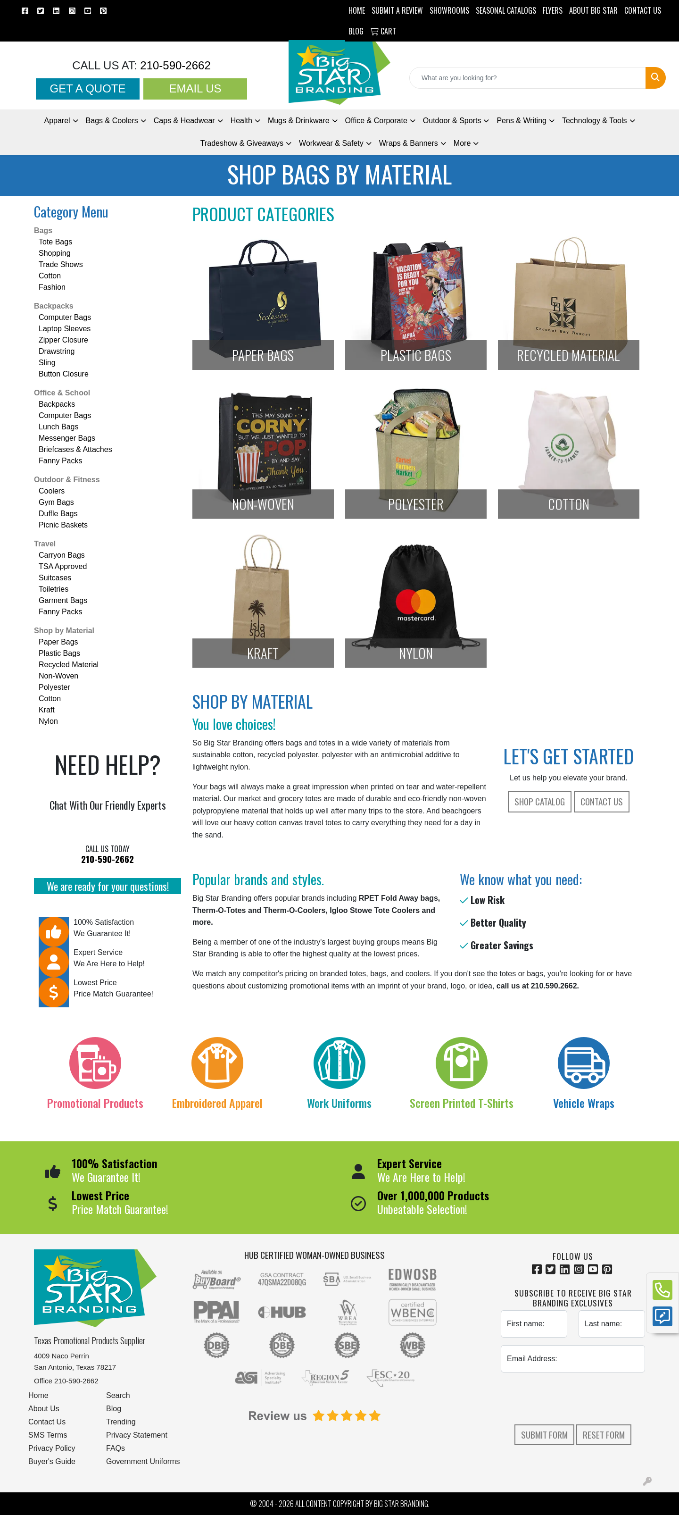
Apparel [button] (57, 121)
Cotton (50, 276)
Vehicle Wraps (583, 1102)
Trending (121, 1422)
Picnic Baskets (63, 525)
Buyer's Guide (51, 1461)
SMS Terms (47, 1435)
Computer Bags (65, 317)
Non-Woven (58, 676)
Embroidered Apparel (217, 1102)
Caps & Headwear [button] (184, 121)
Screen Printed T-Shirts (461, 1102)
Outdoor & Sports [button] (452, 121)
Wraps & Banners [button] (408, 143)
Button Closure (64, 374)
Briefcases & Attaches (75, 449)
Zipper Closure (63, 340)
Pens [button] (522, 121)
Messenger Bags (67, 438)
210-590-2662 (174, 65)
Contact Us (601, 801)
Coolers (52, 491)
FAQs (115, 1448)
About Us (43, 1409)
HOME (356, 10)
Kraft (47, 710)
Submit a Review (397, 10)
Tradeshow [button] (241, 143)
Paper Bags (58, 642)
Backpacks (54, 306)
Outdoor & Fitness (67, 480)
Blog (113, 1409)
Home (38, 1395)
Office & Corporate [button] (376, 121)
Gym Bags (56, 502)
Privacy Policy (51, 1448)
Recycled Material (69, 665)
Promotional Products (95, 1102)
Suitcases (55, 578)
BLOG (356, 31)
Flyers (553, 10)
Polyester (54, 687)
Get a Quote (88, 88)
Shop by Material (64, 631)
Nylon (48, 721)
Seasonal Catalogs (506, 10)
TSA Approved (63, 566)
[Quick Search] (527, 78)
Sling (47, 363)
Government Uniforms (143, 1461)
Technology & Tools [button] (594, 121)
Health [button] (241, 121)
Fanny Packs (60, 461)
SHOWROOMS (449, 10)
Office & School (62, 393)
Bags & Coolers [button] (112, 121)
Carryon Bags (62, 555)
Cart (383, 31)
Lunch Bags (59, 427)
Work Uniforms (339, 1102)
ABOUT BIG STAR (593, 10)
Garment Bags (63, 600)
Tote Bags (55, 242)
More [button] (462, 143)
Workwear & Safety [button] (331, 143)
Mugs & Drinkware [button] (299, 121)
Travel (45, 544)
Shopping (55, 253)
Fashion (52, 287)
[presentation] (573, 1398)
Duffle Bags (58, 514)
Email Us (195, 88)
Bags (43, 230)
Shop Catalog (539, 801)
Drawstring (57, 351)
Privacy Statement (136, 1435)
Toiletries (53, 589)
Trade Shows (61, 264)
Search (118, 1395)
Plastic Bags (59, 653)
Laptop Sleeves (65, 329)
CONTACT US (642, 10)
